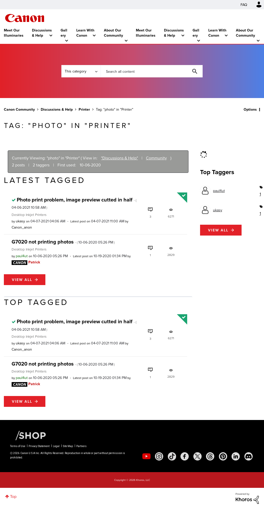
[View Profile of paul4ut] (22, 255)
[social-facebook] (184, 456)
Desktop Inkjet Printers (29, 214)
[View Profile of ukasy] (20, 221)
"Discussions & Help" (119, 158)
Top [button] (13, 496)
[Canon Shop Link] (28, 435)
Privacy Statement (39, 446)
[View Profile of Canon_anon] (22, 227)
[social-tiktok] (172, 456)
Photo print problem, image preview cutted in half (74, 203)
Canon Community (24, 18)
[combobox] (152, 71)
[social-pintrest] (223, 456)
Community (156, 158)
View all (22, 279)
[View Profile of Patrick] (34, 262)
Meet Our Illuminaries (13, 33)
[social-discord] (248, 456)
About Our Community (113, 33)
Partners (81, 446)
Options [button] (250, 109)
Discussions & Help (42, 33)
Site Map (68, 446)
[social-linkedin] (236, 456)
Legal (56, 446)
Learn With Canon (85, 33)
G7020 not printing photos (63, 241)
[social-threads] (210, 456)
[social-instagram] (159, 456)
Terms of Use (17, 446)
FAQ (244, 4)
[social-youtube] (146, 456)
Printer (84, 109)
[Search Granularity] (81, 71)
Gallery (64, 33)
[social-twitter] (197, 456)
